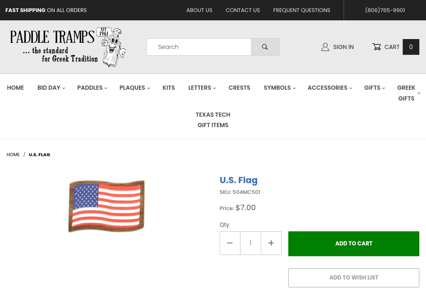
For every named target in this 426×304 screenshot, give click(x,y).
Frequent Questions (301, 10)
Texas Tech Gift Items (213, 119)
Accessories (329, 87)
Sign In (337, 47)
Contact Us (243, 10)
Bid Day (51, 87)
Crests (239, 87)
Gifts (375, 87)
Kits (169, 87)
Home (15, 87)
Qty (224, 225)
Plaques (134, 87)
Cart (395, 47)
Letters (202, 87)
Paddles (92, 87)
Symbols (280, 87)
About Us (199, 10)
